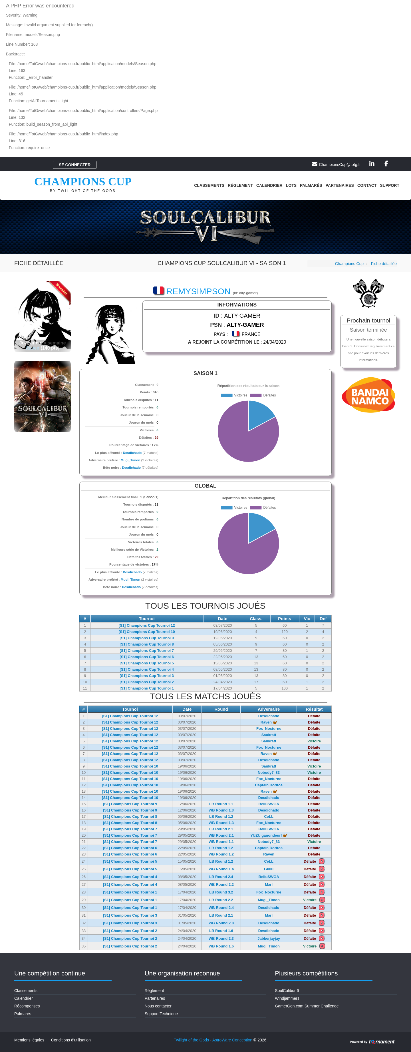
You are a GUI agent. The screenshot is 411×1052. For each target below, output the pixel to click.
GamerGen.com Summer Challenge (307, 1006)
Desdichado (132, 452)
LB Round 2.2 (221, 900)
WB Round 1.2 (221, 854)
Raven (32, 348)
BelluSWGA (269, 804)
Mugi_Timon (130, 460)
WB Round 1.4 (221, 869)
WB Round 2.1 (221, 835)
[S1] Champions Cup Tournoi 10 (147, 632)
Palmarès (311, 185)
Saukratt (268, 735)
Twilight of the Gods (191, 1040)
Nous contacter (158, 1006)
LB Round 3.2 (221, 892)
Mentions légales (29, 1040)
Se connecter (74, 165)
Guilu (268, 869)
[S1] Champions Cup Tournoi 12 (147, 625)
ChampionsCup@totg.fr (340, 164)
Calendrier (269, 185)
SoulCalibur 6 (287, 990)
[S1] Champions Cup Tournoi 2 (147, 682)
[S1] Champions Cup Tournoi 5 (147, 663)
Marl (269, 884)
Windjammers (287, 998)
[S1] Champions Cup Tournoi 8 (147, 644)
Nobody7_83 (269, 772)
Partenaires (340, 185)
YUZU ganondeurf (268, 835)
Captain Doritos (269, 785)
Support (389, 185)
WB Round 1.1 (221, 841)
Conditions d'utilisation (71, 1040)
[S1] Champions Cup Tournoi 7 (147, 650)
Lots (291, 185)
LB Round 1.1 (221, 804)
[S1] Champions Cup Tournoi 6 (147, 657)
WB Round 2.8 (221, 923)
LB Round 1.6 (221, 931)
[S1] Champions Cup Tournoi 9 (147, 638)
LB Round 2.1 (221, 829)
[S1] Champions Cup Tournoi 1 (147, 688)
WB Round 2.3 (221, 938)
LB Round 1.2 (221, 816)
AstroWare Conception (232, 1040)
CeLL (268, 816)
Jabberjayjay (268, 938)
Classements (209, 185)
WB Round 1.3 (221, 810)
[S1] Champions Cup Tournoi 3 (147, 676)
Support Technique (161, 1013)
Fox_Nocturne (268, 728)
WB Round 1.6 (221, 946)
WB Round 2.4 (221, 907)
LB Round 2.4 (221, 877)
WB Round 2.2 (221, 884)
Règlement (240, 185)
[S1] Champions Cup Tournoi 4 (147, 669)
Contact (366, 185)
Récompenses (27, 1006)
